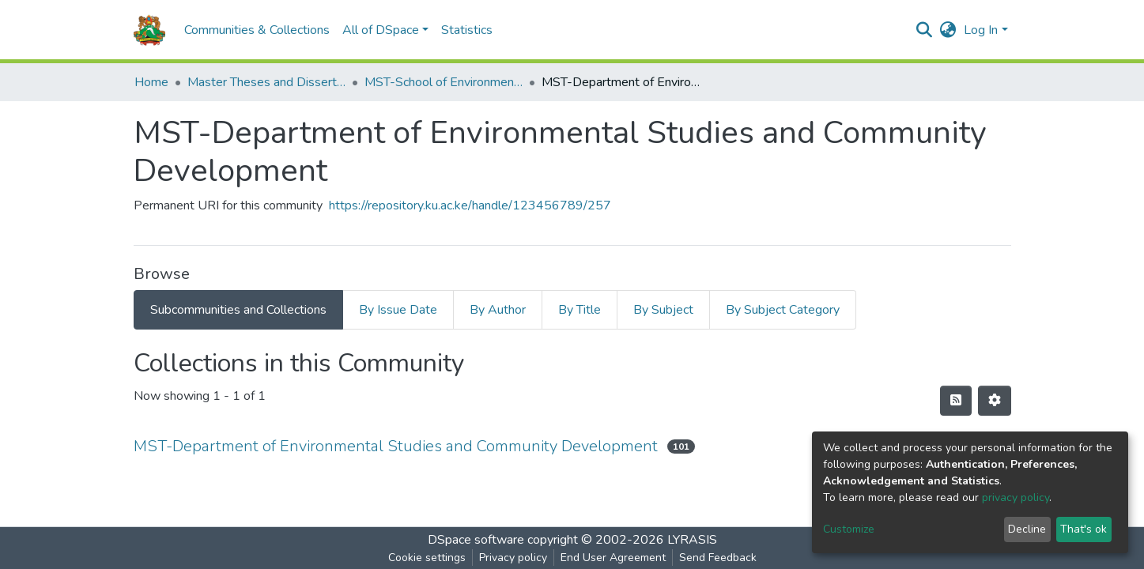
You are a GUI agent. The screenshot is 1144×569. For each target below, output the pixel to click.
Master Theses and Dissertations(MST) (266, 82)
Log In (981, 30)
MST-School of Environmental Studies (443, 82)
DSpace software (476, 539)
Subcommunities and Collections (238, 309)
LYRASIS (692, 539)
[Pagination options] (994, 401)
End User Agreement (613, 557)
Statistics (467, 30)
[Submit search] (923, 30)
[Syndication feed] (956, 401)
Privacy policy (513, 557)
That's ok (1083, 529)
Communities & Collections (257, 30)
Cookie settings (427, 557)
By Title (579, 309)
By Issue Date (398, 309)
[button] (947, 30)
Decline (1027, 529)
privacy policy (1015, 497)
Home (151, 82)
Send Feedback (718, 557)
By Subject (663, 309)
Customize (848, 529)
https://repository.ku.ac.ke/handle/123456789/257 (470, 205)
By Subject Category (783, 309)
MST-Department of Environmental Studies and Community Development (396, 446)
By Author (498, 309)
